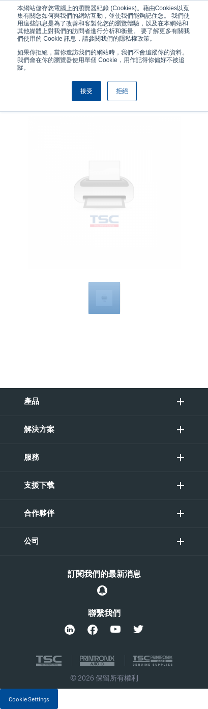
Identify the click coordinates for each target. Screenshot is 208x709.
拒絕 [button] (122, 91)
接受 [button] (86, 91)
